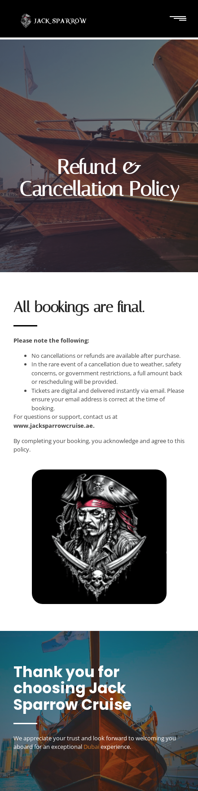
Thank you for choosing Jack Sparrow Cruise (72, 688)
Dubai (91, 747)
